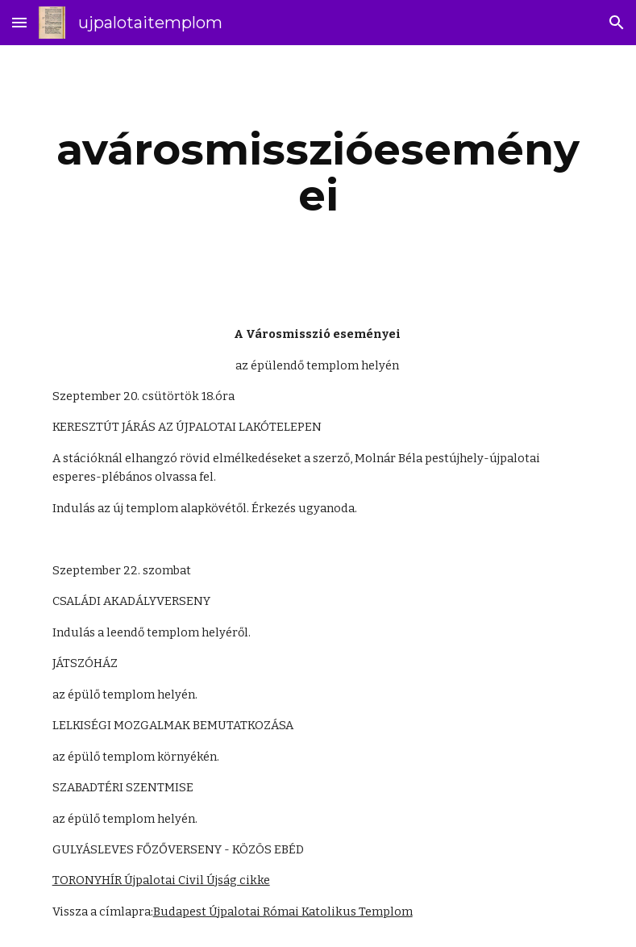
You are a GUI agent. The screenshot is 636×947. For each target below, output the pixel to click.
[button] (19, 22)
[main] (318, 172)
